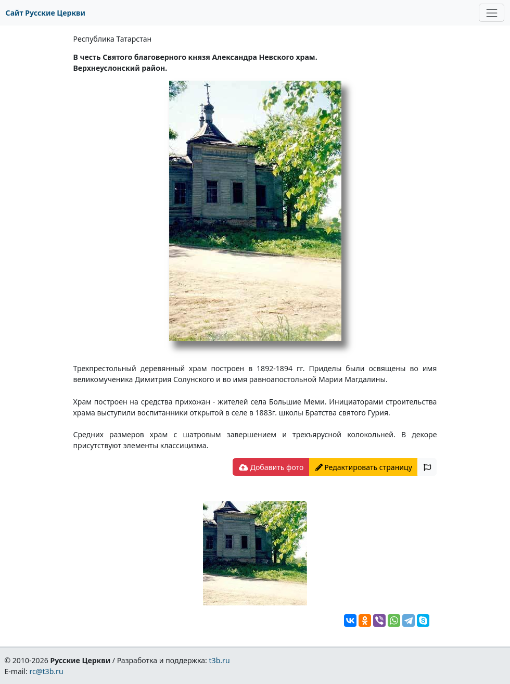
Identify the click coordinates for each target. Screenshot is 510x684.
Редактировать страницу (363, 467)
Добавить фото (271, 467)
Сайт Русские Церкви (45, 13)
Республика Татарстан (112, 39)
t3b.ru (219, 660)
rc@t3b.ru (46, 671)
